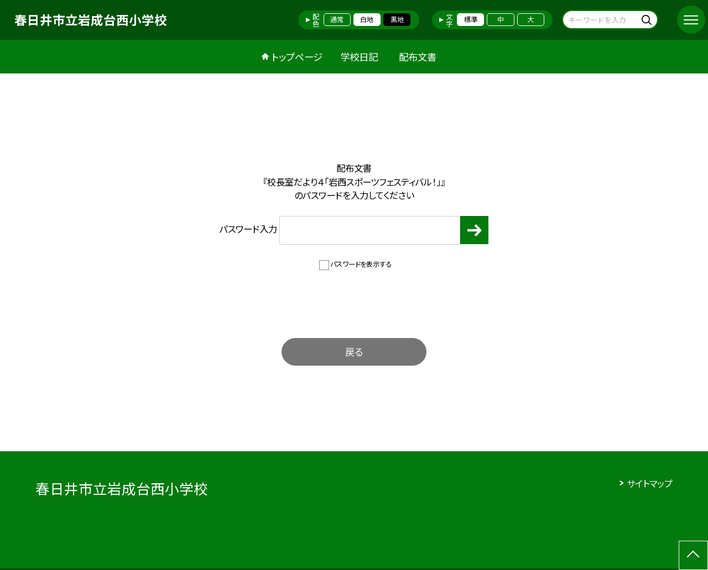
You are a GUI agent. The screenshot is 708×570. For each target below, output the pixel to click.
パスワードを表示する (361, 264)
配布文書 (417, 57)
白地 (366, 19)
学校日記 (359, 57)
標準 (470, 19)
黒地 (397, 19)
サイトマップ (650, 483)
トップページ (297, 57)
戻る (354, 351)
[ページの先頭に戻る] (693, 555)
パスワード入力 (340, 230)
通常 (336, 19)
